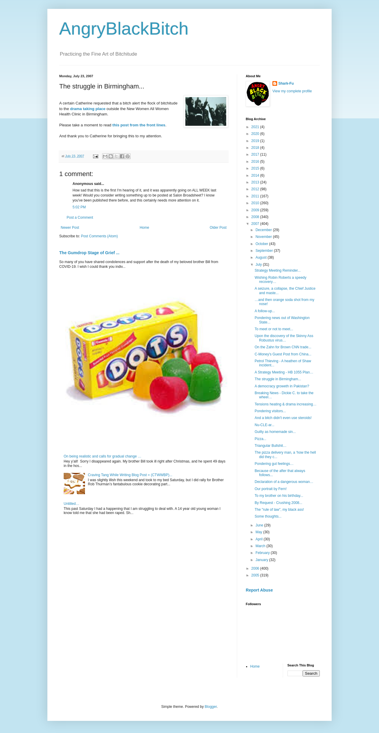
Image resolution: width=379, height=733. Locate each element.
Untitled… (71, 504)
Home (144, 227)
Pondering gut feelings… (274, 464)
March (261, 546)
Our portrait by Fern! (271, 489)
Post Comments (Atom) (99, 236)
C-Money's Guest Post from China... (283, 354)
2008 (255, 217)
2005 (255, 575)
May (259, 532)
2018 (255, 148)
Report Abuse (259, 590)
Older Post (218, 227)
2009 (255, 210)
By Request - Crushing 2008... (278, 503)
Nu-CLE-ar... (264, 425)
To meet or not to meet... (274, 329)
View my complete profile (292, 91)
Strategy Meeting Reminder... (278, 270)
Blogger (211, 707)
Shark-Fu (286, 83)
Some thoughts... (268, 516)
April (260, 539)
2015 (255, 168)
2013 (255, 182)
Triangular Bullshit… (271, 446)
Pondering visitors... (270, 411)
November (264, 237)
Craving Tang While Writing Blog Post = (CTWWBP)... (130, 475)
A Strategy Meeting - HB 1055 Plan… (284, 372)
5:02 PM (79, 207)
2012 (255, 189)
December (264, 230)
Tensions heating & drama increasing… (286, 404)
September (265, 251)
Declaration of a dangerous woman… (284, 482)
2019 (255, 141)
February (263, 553)
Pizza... (260, 439)
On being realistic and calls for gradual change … (102, 456)
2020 (255, 134)
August (262, 257)
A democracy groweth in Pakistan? (282, 386)
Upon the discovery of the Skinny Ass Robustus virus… (284, 338)
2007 (255, 224)
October (262, 244)
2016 (255, 162)
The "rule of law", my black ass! (279, 510)
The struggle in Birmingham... (278, 379)
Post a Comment (80, 217)
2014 (255, 175)
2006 (255, 568)
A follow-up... (265, 311)
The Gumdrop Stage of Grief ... (89, 252)
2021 (255, 127)
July (259, 264)
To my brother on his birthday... (279, 496)
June (260, 525)
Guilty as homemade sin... (275, 432)
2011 (255, 196)
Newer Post (70, 227)
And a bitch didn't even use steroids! (283, 418)
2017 (255, 154)
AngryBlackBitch (124, 28)
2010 (255, 203)
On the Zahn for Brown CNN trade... (283, 347)
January (262, 560)
